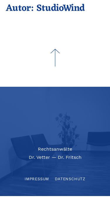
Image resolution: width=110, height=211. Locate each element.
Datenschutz (70, 179)
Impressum (37, 179)
